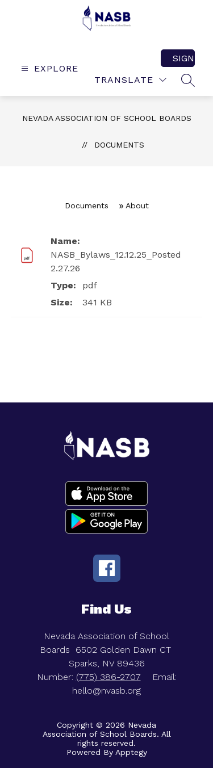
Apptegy (131, 752)
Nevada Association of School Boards (106, 118)
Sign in (184, 58)
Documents (119, 144)
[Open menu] (48, 68)
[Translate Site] (130, 80)
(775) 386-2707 (108, 677)
